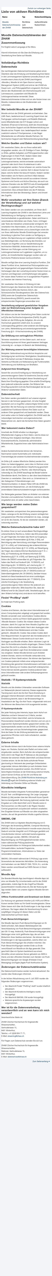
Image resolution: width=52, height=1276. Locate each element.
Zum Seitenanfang (41, 1061)
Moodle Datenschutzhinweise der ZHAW (11, 25)
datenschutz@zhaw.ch (17, 1057)
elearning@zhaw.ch (16, 1036)
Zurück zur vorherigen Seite (39, 8)
